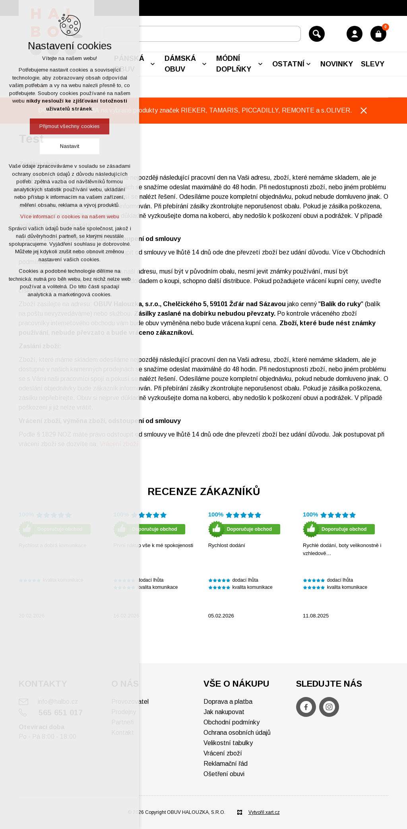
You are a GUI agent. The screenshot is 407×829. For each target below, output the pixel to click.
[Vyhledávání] (317, 34)
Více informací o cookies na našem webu (69, 216)
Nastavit (69, 146)
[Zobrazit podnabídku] (153, 64)
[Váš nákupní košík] (378, 34)
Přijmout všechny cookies (69, 126)
